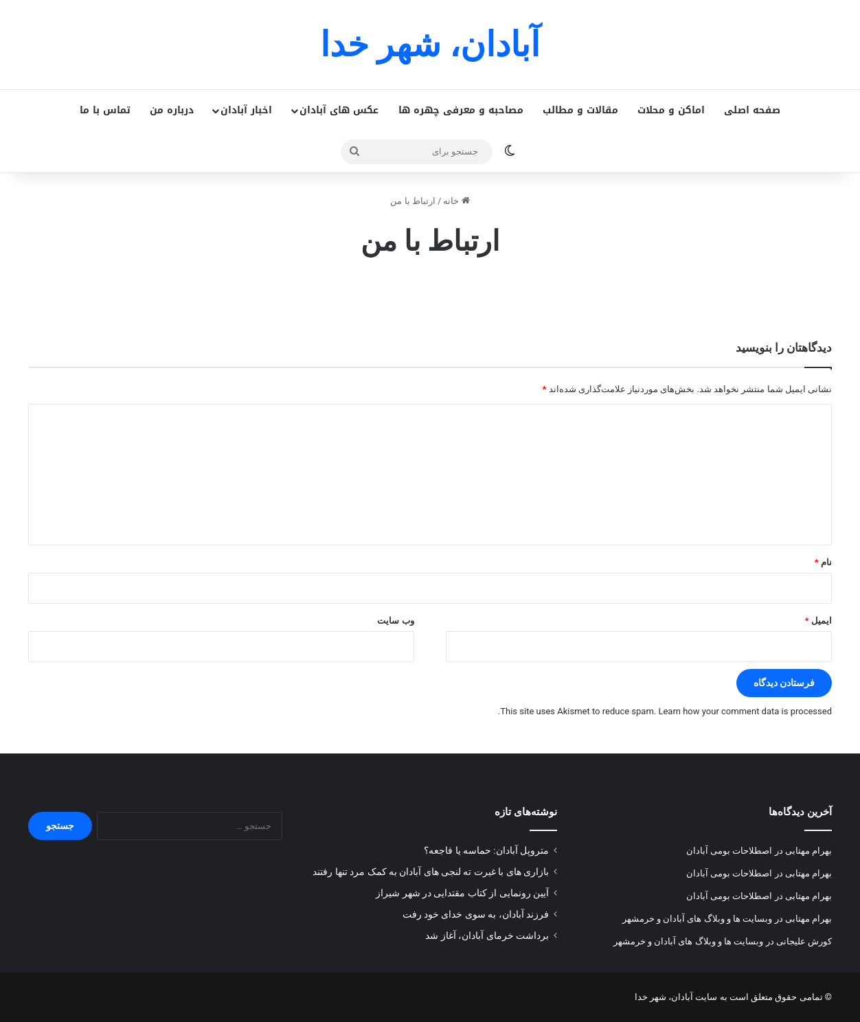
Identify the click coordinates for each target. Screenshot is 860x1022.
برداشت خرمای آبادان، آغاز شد (487, 935)
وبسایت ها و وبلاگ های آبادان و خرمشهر (697, 918)
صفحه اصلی (752, 110)
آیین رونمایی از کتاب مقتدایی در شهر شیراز (462, 892)
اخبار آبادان (246, 110)
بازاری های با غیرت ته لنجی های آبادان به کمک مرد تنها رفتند (431, 871)
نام (823, 562)
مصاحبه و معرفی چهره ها (460, 110)
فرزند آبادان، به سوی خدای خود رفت (476, 914)
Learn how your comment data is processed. (665, 711)
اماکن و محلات (671, 110)
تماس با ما (105, 110)
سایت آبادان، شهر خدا (676, 997)
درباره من (172, 110)
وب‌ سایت (395, 620)
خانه (456, 201)
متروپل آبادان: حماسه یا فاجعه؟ (486, 850)
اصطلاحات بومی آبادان (729, 850)
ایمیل (818, 620)
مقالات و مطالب (580, 110)
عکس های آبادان (338, 110)
